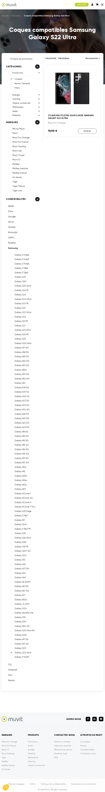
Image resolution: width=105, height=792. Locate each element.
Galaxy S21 (19, 324)
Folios (16, 87)
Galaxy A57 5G (21, 590)
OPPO (10, 236)
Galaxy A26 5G (21, 413)
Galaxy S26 (19, 532)
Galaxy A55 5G (21, 355)
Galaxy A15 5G (20, 439)
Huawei (10, 226)
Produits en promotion (20, 58)
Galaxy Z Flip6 (20, 267)
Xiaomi (10, 679)
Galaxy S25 (19, 276)
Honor (10, 221)
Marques (11, 121)
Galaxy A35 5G (21, 391)
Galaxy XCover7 (22, 492)
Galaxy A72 (19, 559)
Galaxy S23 (19, 307)
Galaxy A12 (19, 470)
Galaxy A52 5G (21, 373)
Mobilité (15, 114)
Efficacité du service (63, 746)
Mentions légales (16, 781)
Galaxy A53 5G (21, 364)
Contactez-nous (88, 750)
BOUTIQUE (82, 4)
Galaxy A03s (20, 484)
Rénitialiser (63, 58)
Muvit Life (16, 150)
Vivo (9, 674)
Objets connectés (20, 102)
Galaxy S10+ (20, 620)
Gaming (15, 98)
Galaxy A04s (20, 479)
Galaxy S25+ (20, 280)
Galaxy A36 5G (21, 386)
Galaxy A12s (19, 466)
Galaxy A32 (19, 563)
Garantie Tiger (60, 750)
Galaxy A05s (20, 475)
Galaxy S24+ (20, 523)
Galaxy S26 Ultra (22, 537)
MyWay (15, 163)
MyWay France (18, 172)
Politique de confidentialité (53, 781)
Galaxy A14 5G (21, 448)
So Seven (16, 176)
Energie (15, 94)
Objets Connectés (36, 762)
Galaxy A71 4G (21, 346)
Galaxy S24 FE (21, 289)
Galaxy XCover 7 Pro (24, 506)
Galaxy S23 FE (20, 302)
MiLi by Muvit (17, 128)
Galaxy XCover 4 (22, 501)
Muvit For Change (20, 136)
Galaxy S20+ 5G (22, 550)
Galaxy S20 (19, 338)
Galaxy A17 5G (20, 638)
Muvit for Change (9, 738)
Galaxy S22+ (20, 607)
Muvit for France (9, 742)
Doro (9, 210)
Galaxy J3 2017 (21, 603)
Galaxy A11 (19, 519)
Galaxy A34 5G (21, 395)
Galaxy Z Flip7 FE (22, 528)
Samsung (12, 247)
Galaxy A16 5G (20, 431)
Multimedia (16, 106)
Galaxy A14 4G (21, 453)
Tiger (14, 181)
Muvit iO (15, 159)
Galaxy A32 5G (21, 404)
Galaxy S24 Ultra (22, 298)
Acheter (87, 131)
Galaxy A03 (19, 488)
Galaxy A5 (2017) (22, 581)
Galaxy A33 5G (21, 400)
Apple (10, 205)
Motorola (11, 231)
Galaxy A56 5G (21, 351)
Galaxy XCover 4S (23, 497)
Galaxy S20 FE (21, 333)
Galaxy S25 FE (20, 545)
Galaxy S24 (19, 293)
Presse (83, 742)
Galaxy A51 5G (21, 585)
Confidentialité (87, 746)
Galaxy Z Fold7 (21, 656)
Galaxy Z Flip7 (20, 514)
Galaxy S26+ (20, 541)
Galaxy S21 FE (20, 320)
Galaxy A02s (20, 598)
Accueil (5, 16)
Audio (14, 110)
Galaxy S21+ (19, 647)
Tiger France (17, 185)
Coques (17, 78)
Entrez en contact (62, 738)
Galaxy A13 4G (21, 461)
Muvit (14, 132)
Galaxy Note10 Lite (23, 612)
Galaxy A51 (19, 382)
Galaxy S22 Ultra (22, 651)
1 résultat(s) (50, 58)
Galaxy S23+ (20, 554)
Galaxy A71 (19, 594)
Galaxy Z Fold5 (21, 258)
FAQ (56, 754)
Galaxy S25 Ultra (22, 285)
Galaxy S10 (19, 616)
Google (11, 215)
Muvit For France (19, 141)
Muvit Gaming (18, 145)
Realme (11, 242)
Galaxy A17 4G (21, 643)
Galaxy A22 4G (21, 625)
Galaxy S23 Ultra (22, 311)
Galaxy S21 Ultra (22, 329)
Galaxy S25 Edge (22, 510)
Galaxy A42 (19, 576)
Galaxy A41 (19, 572)
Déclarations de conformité (83, 781)
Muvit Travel (17, 154)
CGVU (32, 781)
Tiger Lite (16, 189)
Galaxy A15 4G (21, 444)
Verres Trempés (21, 82)
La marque (85, 738)
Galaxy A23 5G (21, 422)
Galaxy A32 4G (21, 408)
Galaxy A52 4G (21, 377)
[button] (5, 787)
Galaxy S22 (19, 316)
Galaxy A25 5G (21, 417)
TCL (9, 663)
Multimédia (33, 754)
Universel (11, 668)
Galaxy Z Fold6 (21, 254)
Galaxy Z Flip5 (20, 271)
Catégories (13, 65)
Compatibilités (15, 198)
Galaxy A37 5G (21, 567)
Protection (16, 72)
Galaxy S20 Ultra (22, 342)
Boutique (16, 16)
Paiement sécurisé (62, 742)
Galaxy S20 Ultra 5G (24, 629)
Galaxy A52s (20, 369)
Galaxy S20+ (20, 634)
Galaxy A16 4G (21, 435)
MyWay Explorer (19, 167)
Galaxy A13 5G (21, 457)
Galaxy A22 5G (21, 426)
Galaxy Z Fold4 (21, 263)
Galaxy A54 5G (21, 360)
